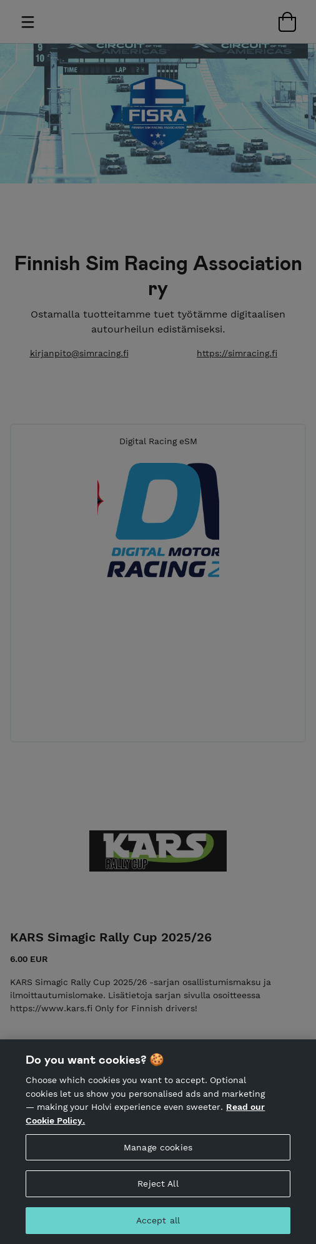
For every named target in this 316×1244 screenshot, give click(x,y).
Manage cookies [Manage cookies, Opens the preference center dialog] (158, 1170)
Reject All (157, 1207)
